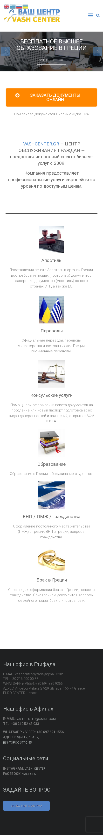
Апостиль (51, 260)
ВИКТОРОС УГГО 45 (17, 742)
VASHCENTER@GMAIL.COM (36, 719)
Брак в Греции (51, 580)
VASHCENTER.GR (41, 144)
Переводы (52, 331)
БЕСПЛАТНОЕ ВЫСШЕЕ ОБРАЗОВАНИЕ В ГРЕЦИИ (52, 44)
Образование (51, 464)
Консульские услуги (51, 395)
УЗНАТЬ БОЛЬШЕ (51, 60)
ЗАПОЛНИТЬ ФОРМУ (26, 806)
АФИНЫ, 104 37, (27, 737)
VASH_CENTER (35, 768)
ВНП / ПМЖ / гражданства (51, 516)
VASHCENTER (31, 774)
